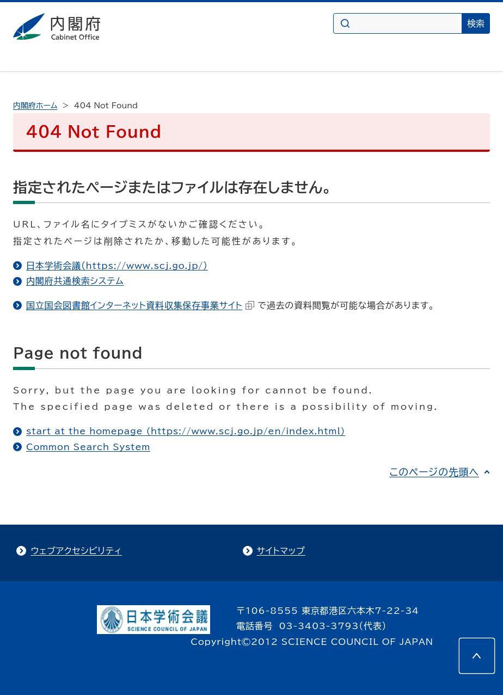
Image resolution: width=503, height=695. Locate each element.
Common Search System (88, 446)
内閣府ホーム (35, 105)
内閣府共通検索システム (75, 280)
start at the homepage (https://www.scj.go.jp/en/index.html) (185, 431)
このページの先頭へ (434, 472)
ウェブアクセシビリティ (75, 550)
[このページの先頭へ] (476, 655)
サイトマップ (281, 550)
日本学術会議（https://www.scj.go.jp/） (117, 265)
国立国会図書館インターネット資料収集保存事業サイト (140, 305)
